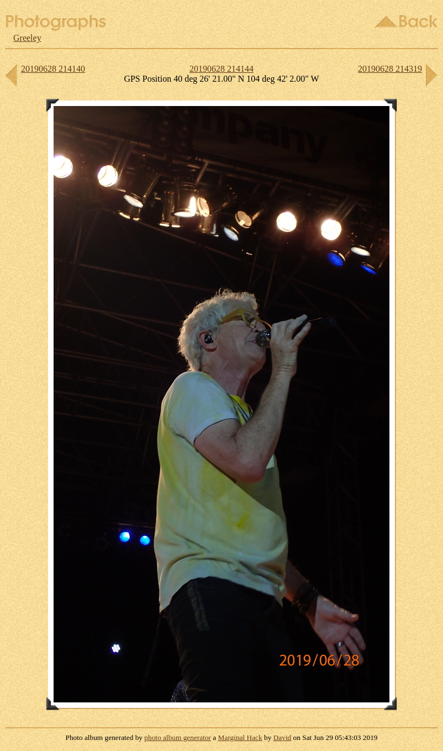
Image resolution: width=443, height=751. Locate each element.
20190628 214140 (53, 68)
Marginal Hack (240, 737)
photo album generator (177, 737)
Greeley (27, 38)
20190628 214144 (221, 68)
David (282, 737)
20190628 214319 (390, 68)
